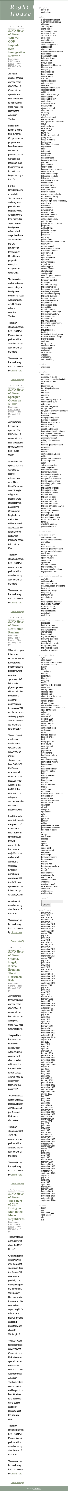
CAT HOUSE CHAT (47, 581)
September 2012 (48, 983)
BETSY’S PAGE (46, 63)
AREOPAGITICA (46, 47)
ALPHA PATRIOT (46, 29)
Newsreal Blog (47, 798)
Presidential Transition (50, 827)
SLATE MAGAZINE (48, 467)
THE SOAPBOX (46, 318)
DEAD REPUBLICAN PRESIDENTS (53, 586)
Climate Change (48, 701)
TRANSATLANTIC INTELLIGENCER (52, 334)
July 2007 (45, 1123)
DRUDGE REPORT (47, 409)
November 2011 (48, 1006)
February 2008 (47, 1107)
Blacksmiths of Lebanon (51, 65)
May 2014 (45, 940)
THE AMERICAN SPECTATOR (51, 474)
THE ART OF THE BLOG (49, 285)
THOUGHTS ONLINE (48, 330)
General (11, 986)
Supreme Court (47, 850)
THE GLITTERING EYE (48, 645)
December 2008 (48, 1085)
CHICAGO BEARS (47, 689)
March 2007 (46, 1132)
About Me (45, 10)
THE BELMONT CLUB (48, 287)
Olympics (45, 809)
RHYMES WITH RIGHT (48, 636)
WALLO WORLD (46, 350)
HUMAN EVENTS (47, 427)
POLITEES (44, 456)
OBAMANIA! (45, 805)
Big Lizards (45, 623)
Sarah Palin (46, 837)
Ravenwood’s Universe (50, 248)
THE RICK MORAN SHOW (50, 314)
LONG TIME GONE (47, 592)
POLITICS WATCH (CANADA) (51, 458)
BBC (42, 384)
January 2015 (47, 922)
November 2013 (48, 951)
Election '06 (46, 725)
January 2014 (47, 947)
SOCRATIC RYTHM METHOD (51, 275)
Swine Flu (48, 671)
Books (43, 683)
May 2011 (45, 1019)
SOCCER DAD (46, 641)
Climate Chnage (48, 703)
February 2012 (47, 999)
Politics (44, 823)
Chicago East (46, 694)
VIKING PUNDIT (46, 343)
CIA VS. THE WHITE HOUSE (51, 696)
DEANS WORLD (46, 106)
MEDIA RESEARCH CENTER (51, 433)
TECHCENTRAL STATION (49, 472)
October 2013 (47, 954)
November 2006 (48, 1141)
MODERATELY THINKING (49, 196)
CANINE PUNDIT (47, 76)
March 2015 (46, 917)
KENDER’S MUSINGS (49, 590)
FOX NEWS (45, 415)
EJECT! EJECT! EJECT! (49, 117)
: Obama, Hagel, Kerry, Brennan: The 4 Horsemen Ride (15, 966)
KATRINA (44, 773)
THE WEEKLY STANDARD (50, 519)
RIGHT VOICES (46, 255)
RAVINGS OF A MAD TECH (50, 604)
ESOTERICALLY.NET (47, 126)
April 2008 (45, 1103)
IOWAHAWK (45, 155)
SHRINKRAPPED (47, 266)
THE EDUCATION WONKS (50, 643)
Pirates (44, 816)
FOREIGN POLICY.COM (49, 413)
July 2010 (45, 1042)
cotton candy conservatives (53, 707)
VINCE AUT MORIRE (48, 346)
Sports (44, 843)
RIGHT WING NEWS (48, 257)
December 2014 (48, 924)
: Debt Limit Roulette (15, 627)
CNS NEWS (45, 397)
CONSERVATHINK (47, 97)
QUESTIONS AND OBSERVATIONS (53, 242)
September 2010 (48, 1037)
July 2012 (45, 988)
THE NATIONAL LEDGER (49, 490)
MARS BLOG (45, 542)
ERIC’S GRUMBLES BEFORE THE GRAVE (52, 122)
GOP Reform (46, 750)
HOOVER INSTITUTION (48, 424)
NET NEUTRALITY (47, 796)
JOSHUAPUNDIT (46, 634)
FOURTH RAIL (45, 133)
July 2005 (45, 1177)
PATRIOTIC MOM (47, 221)
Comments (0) (17, 941)
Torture (44, 870)
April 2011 (45, 1021)
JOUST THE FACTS (47, 165)
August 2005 (46, 1175)
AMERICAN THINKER (48, 35)
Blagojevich (46, 678)
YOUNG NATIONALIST (48, 526)
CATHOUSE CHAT (47, 83)
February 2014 (47, 944)
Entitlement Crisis (48, 728)
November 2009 (48, 1060)
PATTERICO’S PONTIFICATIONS (51, 223)
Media (44, 787)
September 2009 (48, 1064)
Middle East (46, 789)
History (44, 757)
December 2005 (48, 1166)
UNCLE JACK (45, 615)
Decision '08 (46, 716)
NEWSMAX (45, 449)
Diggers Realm (47, 110)
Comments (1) (17, 379)
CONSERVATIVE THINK (49, 99)
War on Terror (46, 877)
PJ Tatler (44, 821)
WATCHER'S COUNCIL (48, 880)
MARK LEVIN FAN (47, 595)
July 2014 (45, 935)
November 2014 (48, 926)
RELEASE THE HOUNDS (49, 251)
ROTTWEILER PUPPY (48, 606)
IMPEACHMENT (47, 764)
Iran (43, 766)
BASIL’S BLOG (46, 54)
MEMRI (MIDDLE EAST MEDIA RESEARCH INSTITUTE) (52, 437)
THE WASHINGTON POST (50, 515)
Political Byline (47, 228)
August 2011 (46, 1012)
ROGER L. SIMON (47, 264)
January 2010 (47, 1055)
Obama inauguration (50, 800)
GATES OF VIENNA (48, 140)
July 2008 (45, 1096)
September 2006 (48, 1146)
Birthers (44, 673)
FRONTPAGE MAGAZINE (50, 418)
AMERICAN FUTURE (48, 33)
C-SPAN (44, 390)
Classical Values (48, 90)
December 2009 (48, 1058)
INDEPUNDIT (45, 151)
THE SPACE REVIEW (48, 567)
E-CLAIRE (44, 115)
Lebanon (44, 778)
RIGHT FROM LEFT (47, 253)
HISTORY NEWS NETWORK (50, 422)
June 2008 (45, 1098)
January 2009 (47, 1083)
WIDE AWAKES (47, 352)
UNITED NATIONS (47, 873)
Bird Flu (44, 669)
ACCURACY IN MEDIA (49, 377)
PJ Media (45, 818)
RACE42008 (46, 244)
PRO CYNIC (45, 237)
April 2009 (45, 1076)
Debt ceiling (46, 714)
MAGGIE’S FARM (47, 185)
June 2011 (45, 1017)
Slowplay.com (47, 271)
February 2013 (47, 972)
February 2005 (47, 1189)
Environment (46, 730)
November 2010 (48, 1033)
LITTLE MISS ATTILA (47, 178)
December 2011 (48, 1003)
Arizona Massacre (49, 664)
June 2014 (45, 938)
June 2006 (45, 1153)
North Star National (49, 214)
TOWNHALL (44, 522)
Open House (46, 812)
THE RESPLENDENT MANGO (51, 312)
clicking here (16, 370)
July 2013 (45, 960)
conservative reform (49, 705)
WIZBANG (44, 355)
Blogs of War (46, 67)
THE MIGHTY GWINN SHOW (51, 483)
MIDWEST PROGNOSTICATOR (51, 194)
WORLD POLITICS (47, 891)
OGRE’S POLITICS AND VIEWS (51, 602)
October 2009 (47, 1062)
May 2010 (45, 1046)
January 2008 (47, 1110)
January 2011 (47, 1028)
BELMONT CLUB (46, 60)
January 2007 (47, 1137)
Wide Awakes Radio (49, 886)
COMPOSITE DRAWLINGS (50, 94)
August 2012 (46, 985)
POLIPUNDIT (45, 226)
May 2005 (45, 1182)
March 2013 (46, 969)
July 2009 (45, 1069)
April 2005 (45, 1184)
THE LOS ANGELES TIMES (50, 481)
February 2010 (47, 1053)
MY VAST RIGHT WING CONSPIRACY (54, 201)
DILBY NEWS (45, 404)
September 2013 (48, 956)
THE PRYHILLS (46, 307)
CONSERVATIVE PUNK (49, 402)
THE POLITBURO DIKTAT (49, 305)
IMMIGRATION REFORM (49, 762)
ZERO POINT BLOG (47, 359)
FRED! (43, 739)
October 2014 (47, 929)
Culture (44, 712)
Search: (44, 898)
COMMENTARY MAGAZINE (51, 399)
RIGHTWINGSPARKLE (48, 262)
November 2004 (48, 1196)
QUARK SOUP (46, 553)
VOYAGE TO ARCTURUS (49, 571)
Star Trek (44, 846)
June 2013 (45, 963)
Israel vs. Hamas (48, 771)
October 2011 (47, 1008)
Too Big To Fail (46, 868)
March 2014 (46, 942)
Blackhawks (46, 676)
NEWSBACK (45, 447)
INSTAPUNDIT (46, 153)
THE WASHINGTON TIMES (50, 517)
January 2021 (47, 913)
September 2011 (48, 1010)
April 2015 (45, 915)
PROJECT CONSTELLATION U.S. (51, 551)
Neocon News (47, 208)
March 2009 (46, 1078)
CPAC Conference (48, 710)
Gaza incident (47, 746)
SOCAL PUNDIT (46, 273)
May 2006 (45, 1155)
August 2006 (46, 1148)
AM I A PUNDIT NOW (49, 31)
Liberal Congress (48, 780)
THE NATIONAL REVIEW (49, 492)
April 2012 (45, 994)
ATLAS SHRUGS (46, 49)
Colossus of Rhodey (49, 627)
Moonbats (45, 791)
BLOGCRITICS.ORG (47, 386)
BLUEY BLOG (45, 69)
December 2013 (48, 949)
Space (43, 841)
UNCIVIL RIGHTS (46, 613)
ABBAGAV (45, 24)
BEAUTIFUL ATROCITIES (49, 56)
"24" (43, 658)
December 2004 (48, 1193)
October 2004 (47, 1198)
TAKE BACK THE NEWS (49, 470)
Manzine (45, 782)
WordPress (45, 367)
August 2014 (46, 933)
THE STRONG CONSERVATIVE (51, 323)
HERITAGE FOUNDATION (49, 420)
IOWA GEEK (45, 588)
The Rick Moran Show (50, 866)
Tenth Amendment (49, 857)
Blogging (45, 680)
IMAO (43, 149)
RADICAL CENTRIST (47, 246)
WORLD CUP (45, 889)
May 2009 (45, 1073)
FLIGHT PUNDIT (46, 131)
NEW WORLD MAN (48, 212)
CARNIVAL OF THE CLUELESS (51, 685)
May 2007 (45, 1128)
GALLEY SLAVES (47, 137)
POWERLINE (45, 235)
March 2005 (46, 1187)
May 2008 (45, 1101)
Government (46, 753)
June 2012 (45, 990)
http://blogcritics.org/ (50, 144)
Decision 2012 (47, 721)
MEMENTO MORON (48, 187)
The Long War (46, 864)
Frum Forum (46, 744)
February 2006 (47, 1162)
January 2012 (47, 1001)
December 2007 (48, 1112)
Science (44, 839)
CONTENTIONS (46, 101)
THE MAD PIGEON (48, 298)
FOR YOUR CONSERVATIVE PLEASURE (54, 411)
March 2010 (46, 1051)
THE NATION (45, 485)
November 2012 (48, 978)
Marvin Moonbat (48, 784)
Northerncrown (47, 217)
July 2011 (45, 1015)
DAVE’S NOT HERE (48, 103)
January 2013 (47, 974)
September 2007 (48, 1119)
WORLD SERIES (46, 893)
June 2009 (45, 1071)
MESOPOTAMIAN (47, 189)
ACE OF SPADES (47, 26)
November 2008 (48, 1087)
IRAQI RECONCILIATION (49, 769)
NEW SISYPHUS (47, 210)
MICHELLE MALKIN (48, 192)
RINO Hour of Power (49, 830)
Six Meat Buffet (47, 269)
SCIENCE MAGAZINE (49, 465)
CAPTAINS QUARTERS (48, 81)
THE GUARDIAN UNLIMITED (51, 479)
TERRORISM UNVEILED (49, 280)
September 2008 (48, 1092)
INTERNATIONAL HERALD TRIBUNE (53, 431)
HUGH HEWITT (46, 146)
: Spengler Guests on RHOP (15, 397)
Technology (46, 855)
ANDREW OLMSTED (48, 42)
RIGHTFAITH (45, 260)
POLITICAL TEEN (46, 232)
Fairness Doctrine (48, 735)
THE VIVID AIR (46, 327)
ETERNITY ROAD (46, 632)
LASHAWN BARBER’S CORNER (51, 169)
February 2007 (47, 1135)
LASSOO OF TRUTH (47, 171)
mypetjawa (46, 203)
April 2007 (45, 1130)
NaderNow (45, 205)
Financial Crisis (47, 737)
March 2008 (46, 1105)
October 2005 (47, 1171)
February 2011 (47, 1026)
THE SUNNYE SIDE (48, 325)
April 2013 (45, 967)
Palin (43, 814)
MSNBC (44, 442)
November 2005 (48, 1168)
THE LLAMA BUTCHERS (49, 296)
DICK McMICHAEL (48, 108)
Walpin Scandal (47, 875)
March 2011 (46, 1024)
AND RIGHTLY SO (47, 40)
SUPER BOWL (46, 848)
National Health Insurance (52, 793)
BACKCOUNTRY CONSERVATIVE (52, 51)
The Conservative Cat (50, 289)
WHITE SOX (45, 882)
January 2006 (47, 1164)
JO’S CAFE (44, 162)
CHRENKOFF (45, 85)
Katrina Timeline (48, 775)
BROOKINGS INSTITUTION (50, 388)
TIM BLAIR (44, 332)
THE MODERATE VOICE (49, 300)
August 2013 (46, 958)
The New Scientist (48, 499)
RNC (42, 832)
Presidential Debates (50, 825)
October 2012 (47, 981)
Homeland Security (49, 759)
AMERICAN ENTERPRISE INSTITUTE (53, 379)
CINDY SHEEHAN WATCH (50, 88)
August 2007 (46, 1121)
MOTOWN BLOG (46, 199)
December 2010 (48, 1030)
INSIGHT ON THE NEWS (49, 429)
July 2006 (45, 1150)
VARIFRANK (45, 341)
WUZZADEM (46, 357)
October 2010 (47, 1035)
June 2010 (45, 1044)
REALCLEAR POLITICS (48, 461)
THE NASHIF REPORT (48, 611)
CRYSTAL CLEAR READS (49, 583)
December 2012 (48, 976)
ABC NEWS (45, 375)
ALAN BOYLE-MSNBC (49, 537)
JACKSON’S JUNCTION (49, 160)
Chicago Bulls (47, 692)
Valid (46, 1215)
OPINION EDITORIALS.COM (50, 454)
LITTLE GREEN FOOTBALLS (49, 176)
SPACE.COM (46, 560)
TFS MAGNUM (46, 282)
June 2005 (45, 1180)
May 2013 (45, 965)
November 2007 (48, 1114)
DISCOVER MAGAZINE (49, 406)
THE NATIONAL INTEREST (49, 488)
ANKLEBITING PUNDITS (49, 44)
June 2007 (45, 1125)
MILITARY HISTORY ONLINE (50, 440)
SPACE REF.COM (47, 558)
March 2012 (46, 997)
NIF (42, 599)
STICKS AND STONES (48, 608)
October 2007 (47, 1116)
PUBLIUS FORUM (47, 239)
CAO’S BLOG (45, 78)
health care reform (49, 755)
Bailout (44, 667)
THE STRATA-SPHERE (48, 321)
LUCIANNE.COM (47, 183)
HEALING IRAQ (46, 142)
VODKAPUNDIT (46, 348)
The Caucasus (47, 859)
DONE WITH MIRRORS (48, 630)
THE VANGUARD (47, 513)
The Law (44, 861)
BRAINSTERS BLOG (47, 72)
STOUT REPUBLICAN (48, 278)
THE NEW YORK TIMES (49, 504)
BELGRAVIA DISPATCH (49, 58)
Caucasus (45, 687)
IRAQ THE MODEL (47, 158)
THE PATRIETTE (46, 303)
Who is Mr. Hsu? (48, 884)
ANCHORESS (45, 38)
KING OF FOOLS (46, 167)
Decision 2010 (47, 719)
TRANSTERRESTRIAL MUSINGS (51, 337)
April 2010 (45, 1049)
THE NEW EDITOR (47, 495)
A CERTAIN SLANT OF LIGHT (50, 20)
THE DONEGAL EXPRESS (50, 291)
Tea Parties (45, 852)
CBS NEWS (45, 393)
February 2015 (47, 920)
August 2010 (46, 1040)
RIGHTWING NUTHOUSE (49, 639)
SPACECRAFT (45, 562)
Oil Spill (44, 807)
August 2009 (46, 1067)
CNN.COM (45, 395)
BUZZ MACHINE (47, 74)
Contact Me (46, 12)
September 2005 (48, 1173)
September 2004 (48, 1200)
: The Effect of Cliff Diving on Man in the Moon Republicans (16, 1206)
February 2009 (47, 1080)
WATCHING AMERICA (49, 524)
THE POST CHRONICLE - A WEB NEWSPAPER (52, 507)
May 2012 (45, 992)
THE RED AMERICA (48, 309)
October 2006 (47, 1144)
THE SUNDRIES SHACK (49, 648)
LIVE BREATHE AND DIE (49, 180)
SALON (43, 463)
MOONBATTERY (46, 597)
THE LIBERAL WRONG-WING (50, 294)
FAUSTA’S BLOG (46, 128)
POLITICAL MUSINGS (48, 230)
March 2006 (46, 1159)
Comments (47, 1212)
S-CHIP (43, 834)
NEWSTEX (44, 452)
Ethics (43, 732)
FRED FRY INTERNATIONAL (50, 135)
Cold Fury (45, 92)
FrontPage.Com (47, 741)
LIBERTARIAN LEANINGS (49, 174)
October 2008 (47, 1089)
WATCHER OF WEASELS (49, 650)
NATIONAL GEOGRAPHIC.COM (52, 445)
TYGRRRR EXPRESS (47, 339)
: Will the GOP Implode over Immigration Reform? (16, 43)
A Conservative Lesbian (51, 22)
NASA (43, 544)
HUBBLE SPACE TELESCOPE (51, 540)
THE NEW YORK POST (49, 501)
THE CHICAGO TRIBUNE (49, 476)
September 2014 (48, 931)
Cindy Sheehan (47, 698)
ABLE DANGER (46, 660)
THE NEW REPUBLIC (48, 497)
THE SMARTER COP (48, 316)
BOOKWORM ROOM (48, 625)
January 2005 (47, 1191)
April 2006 (45, 1157)
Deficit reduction (48, 723)
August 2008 (46, 1094)
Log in (43, 1208)
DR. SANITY (45, 112)
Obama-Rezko (47, 803)
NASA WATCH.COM (48, 546)
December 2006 (48, 1139)
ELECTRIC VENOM (47, 119)
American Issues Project (51, 662)
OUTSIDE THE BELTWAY (49, 219)
